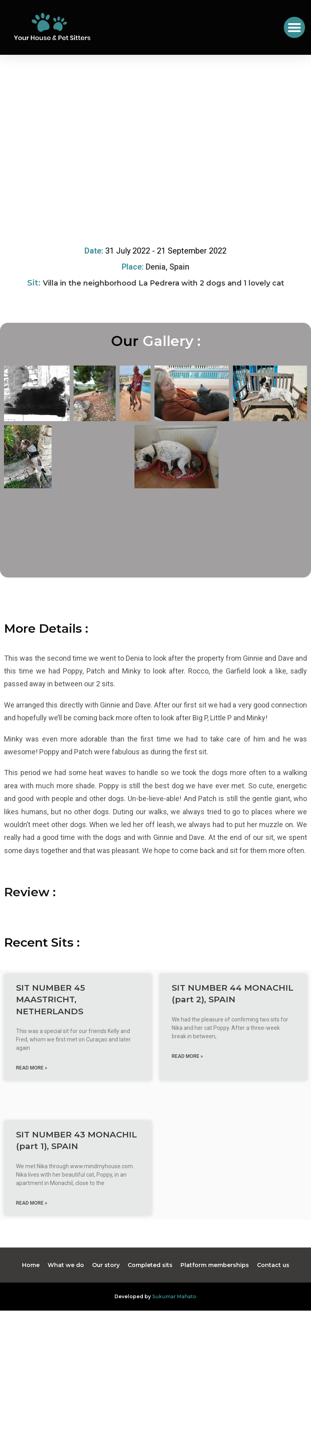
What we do (66, 1295)
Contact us (273, 1295)
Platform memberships (215, 1295)
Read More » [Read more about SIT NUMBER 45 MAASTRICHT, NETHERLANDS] (31, 1098)
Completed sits (150, 1295)
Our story (106, 1295)
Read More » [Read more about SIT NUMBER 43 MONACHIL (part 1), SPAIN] (31, 1232)
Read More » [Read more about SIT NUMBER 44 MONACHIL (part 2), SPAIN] (187, 1086)
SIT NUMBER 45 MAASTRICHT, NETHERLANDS (50, 1029)
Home (31, 1295)
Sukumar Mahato (174, 1326)
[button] (294, 27)
